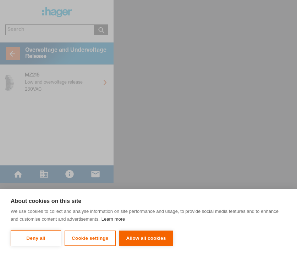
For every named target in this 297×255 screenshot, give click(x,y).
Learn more (113, 219)
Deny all (35, 238)
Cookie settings (90, 238)
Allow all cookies (146, 238)
